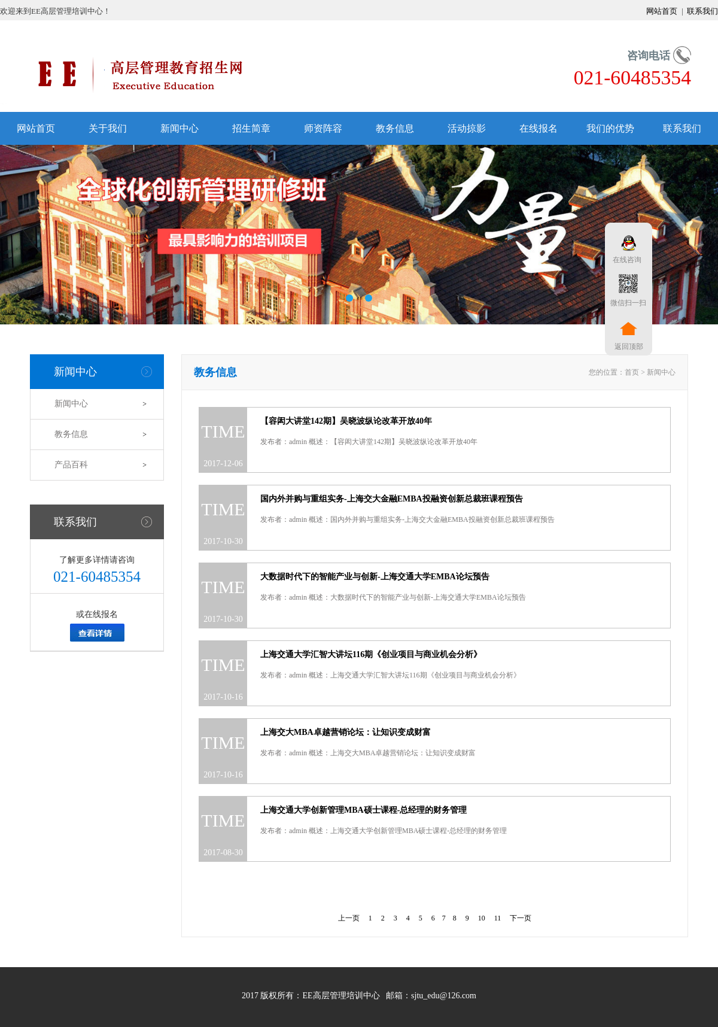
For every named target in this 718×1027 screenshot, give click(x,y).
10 (481, 918)
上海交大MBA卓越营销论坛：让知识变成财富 (345, 732)
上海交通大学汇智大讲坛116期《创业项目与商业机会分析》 (371, 654)
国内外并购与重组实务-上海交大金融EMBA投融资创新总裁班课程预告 (391, 498)
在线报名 (538, 128)
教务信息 (395, 128)
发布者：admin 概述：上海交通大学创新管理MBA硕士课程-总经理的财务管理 (383, 831)
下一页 (520, 918)
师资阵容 (323, 128)
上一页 (349, 918)
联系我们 (701, 11)
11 (497, 918)
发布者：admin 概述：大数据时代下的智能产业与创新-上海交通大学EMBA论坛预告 (393, 597)
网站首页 (662, 11)
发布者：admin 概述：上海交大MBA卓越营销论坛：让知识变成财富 (368, 753)
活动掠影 (467, 128)
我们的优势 (610, 128)
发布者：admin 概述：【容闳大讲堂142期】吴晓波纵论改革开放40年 (368, 441)
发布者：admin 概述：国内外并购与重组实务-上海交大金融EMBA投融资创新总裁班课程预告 (407, 519)
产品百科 (71, 464)
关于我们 (108, 128)
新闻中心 (179, 128)
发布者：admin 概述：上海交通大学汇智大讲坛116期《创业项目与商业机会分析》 (390, 675)
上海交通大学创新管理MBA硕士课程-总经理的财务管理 (363, 810)
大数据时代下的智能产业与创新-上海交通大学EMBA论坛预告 (374, 576)
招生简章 (251, 128)
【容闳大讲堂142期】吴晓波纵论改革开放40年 (346, 421)
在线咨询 (625, 260)
